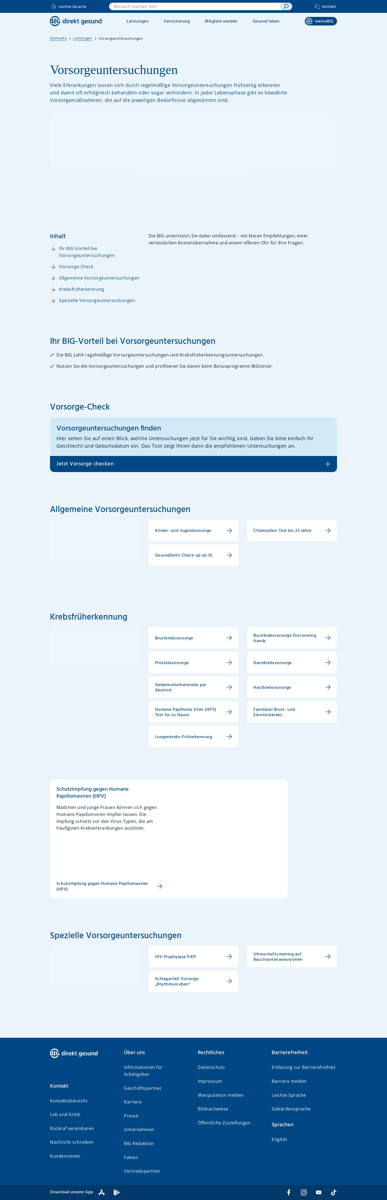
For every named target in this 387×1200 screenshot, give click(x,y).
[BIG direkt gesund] (76, 21)
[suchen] (286, 6)
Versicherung (177, 21)
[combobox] (194, 6)
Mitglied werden (221, 21)
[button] (82, 1086)
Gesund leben (266, 21)
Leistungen (138, 21)
